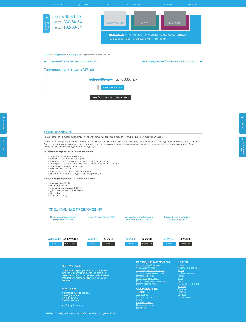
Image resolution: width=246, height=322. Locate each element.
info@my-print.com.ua (72, 305)
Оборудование (60, 55)
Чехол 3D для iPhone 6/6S (101, 217)
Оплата (58, 4)
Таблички (182, 286)
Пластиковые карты (142, 39)
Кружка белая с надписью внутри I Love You (177, 218)
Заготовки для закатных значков (150, 271)
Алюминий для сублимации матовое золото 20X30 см (139, 218)
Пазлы (181, 276)
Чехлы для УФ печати (145, 268)
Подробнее (70, 244)
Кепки (180, 278)
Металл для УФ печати (146, 284)
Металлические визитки (188, 284)
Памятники (161, 39)
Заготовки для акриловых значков (151, 273)
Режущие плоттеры (119, 39)
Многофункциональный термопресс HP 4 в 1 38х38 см (169, 61)
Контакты (167, 4)
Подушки (182, 294)
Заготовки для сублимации (148, 265)
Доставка (83, 4)
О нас (108, 4)
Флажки (181, 281)
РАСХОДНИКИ (174, 23)
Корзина (192, 4)
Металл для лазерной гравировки (151, 281)
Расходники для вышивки (147, 278)
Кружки (181, 265)
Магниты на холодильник (189, 268)
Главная (47, 55)
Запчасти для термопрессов (160, 35)
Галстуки (182, 292)
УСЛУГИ (145, 23)
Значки (181, 35)
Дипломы (182, 289)
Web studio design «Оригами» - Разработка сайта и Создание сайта (80, 313)
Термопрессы (116, 35)
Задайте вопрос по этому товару (110, 97)
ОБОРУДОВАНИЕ (115, 23)
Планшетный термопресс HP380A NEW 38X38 (72, 61)
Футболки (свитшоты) (187, 273)
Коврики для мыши (186, 297)
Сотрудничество (136, 4)
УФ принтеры (135, 35)
